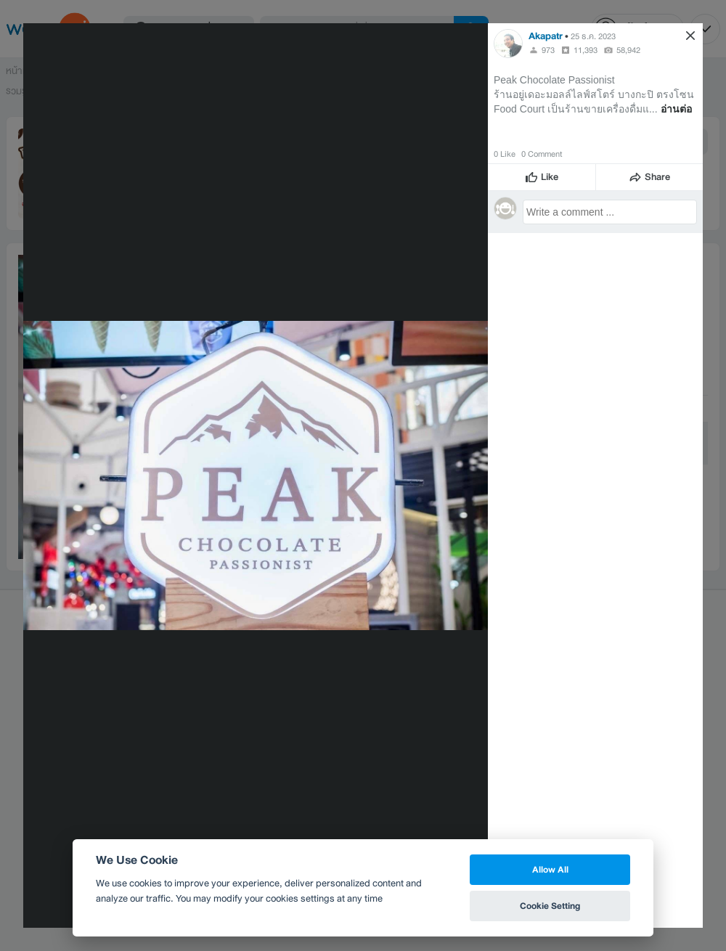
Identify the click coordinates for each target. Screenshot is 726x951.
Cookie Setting (550, 906)
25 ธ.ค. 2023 (593, 36)
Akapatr (546, 36)
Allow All (550, 869)
